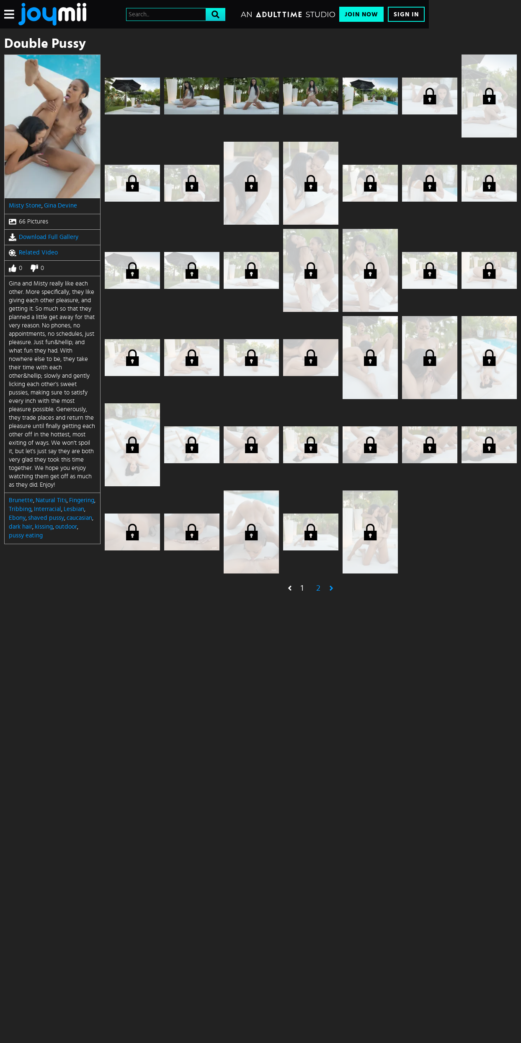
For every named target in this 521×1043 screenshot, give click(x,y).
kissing (44, 527)
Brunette (21, 500)
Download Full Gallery (43, 237)
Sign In (406, 14)
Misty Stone (25, 205)
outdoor (66, 527)
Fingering (81, 500)
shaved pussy (46, 518)
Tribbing (20, 509)
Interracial (47, 509)
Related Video (33, 253)
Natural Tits (51, 500)
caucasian (79, 518)
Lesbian (74, 509)
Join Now (361, 14)
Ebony (17, 518)
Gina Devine (60, 205)
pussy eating (26, 535)
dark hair (20, 527)
